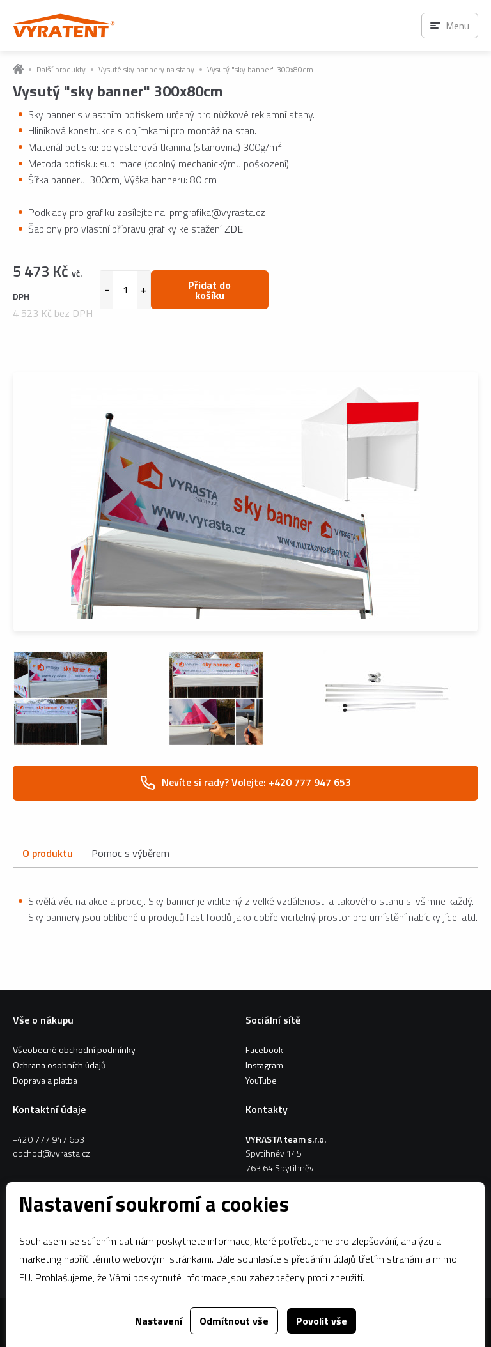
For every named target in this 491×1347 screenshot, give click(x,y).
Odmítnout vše (234, 1320)
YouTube (261, 1080)
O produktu (47, 853)
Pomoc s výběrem (130, 853)
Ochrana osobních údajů (59, 1065)
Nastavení (158, 1320)
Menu (457, 25)
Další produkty (61, 69)
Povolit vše (321, 1320)
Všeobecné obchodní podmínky (74, 1049)
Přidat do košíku (209, 290)
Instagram (264, 1065)
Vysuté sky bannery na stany (146, 69)
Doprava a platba (45, 1080)
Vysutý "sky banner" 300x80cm (260, 69)
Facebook (264, 1049)
